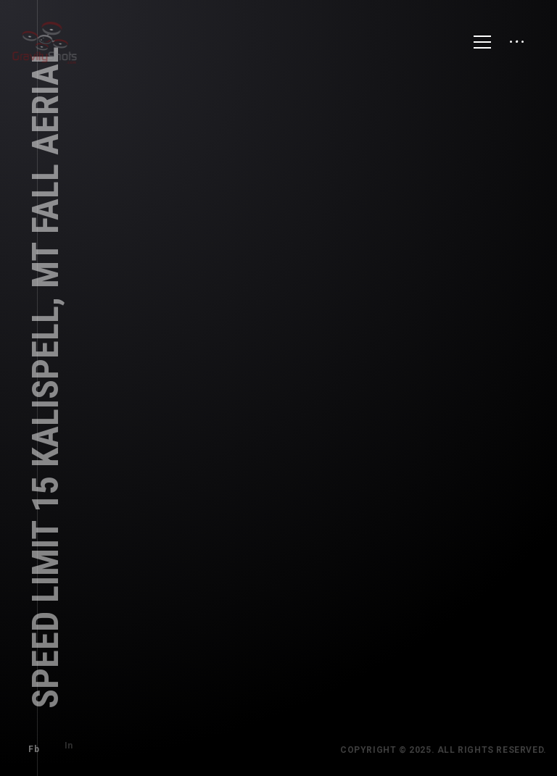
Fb (27, 743)
